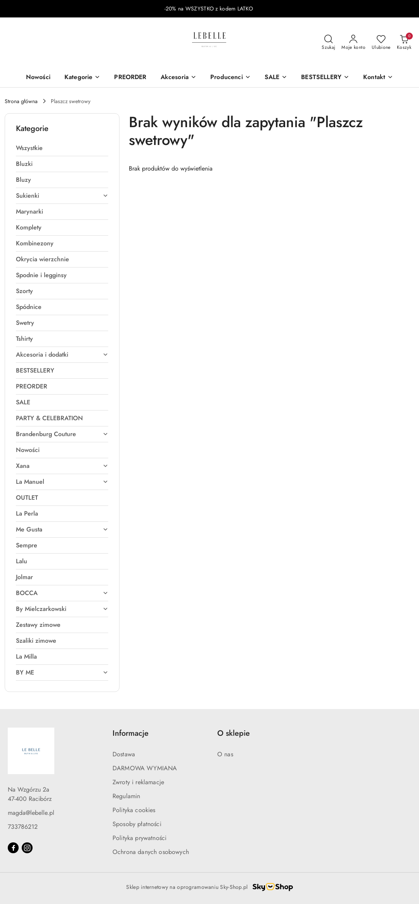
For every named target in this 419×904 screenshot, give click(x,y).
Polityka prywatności (139, 837)
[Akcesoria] (178, 78)
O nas (225, 754)
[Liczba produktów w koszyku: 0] (404, 42)
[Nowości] (38, 78)
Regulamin (126, 796)
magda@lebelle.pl (31, 812)
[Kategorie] (82, 78)
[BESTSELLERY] (325, 78)
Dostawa (124, 754)
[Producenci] (230, 78)
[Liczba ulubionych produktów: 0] (381, 42)
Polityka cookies (134, 810)
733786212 (23, 826)
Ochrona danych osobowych (151, 851)
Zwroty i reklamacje (138, 782)
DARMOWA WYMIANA (145, 768)
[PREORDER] (130, 78)
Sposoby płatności (137, 823)
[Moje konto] (353, 42)
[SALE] (276, 78)
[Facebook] (13, 847)
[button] (378, 78)
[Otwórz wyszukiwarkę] (328, 42)
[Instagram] (27, 847)
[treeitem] (62, 148)
